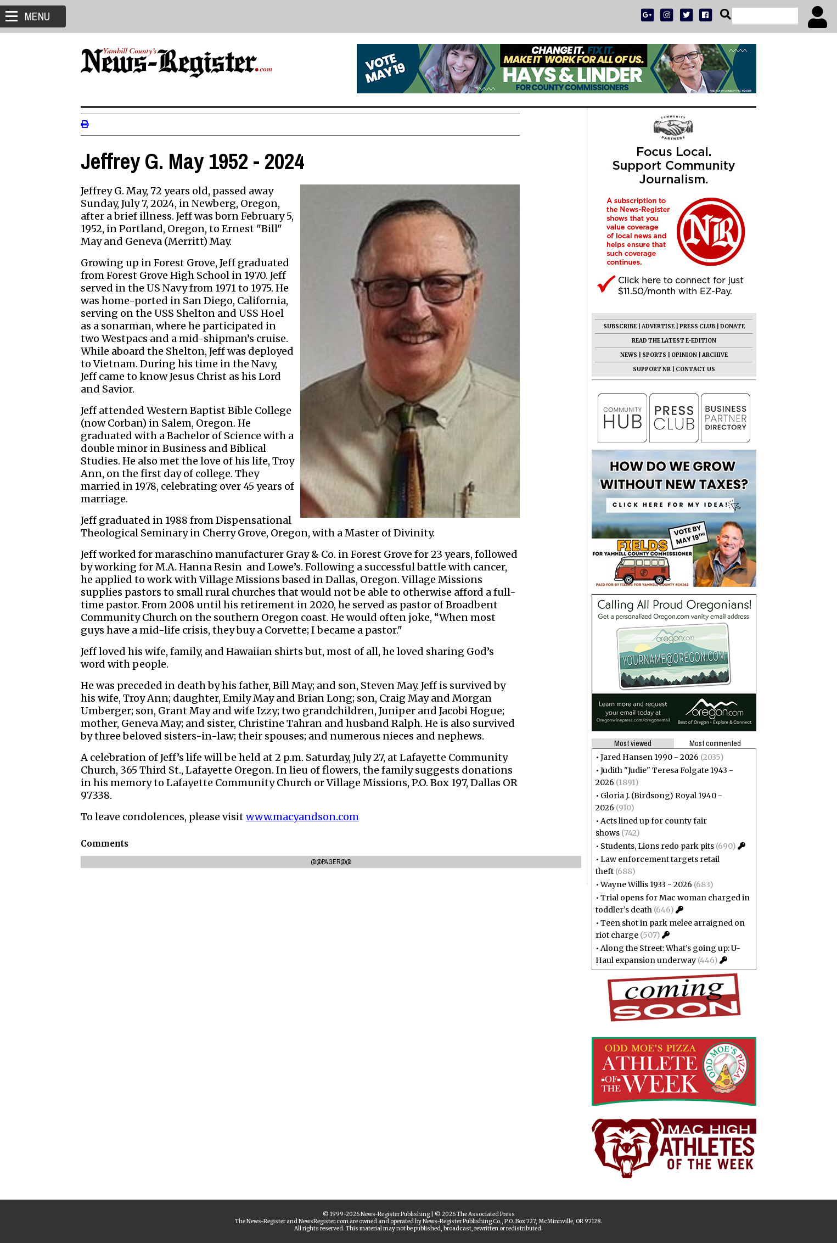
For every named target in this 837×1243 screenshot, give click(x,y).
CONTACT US (692, 369)
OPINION (681, 355)
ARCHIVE (712, 355)
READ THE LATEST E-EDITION (671, 340)
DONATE (729, 326)
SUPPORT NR (649, 369)
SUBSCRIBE (617, 326)
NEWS (625, 355)
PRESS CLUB (694, 326)
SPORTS (651, 355)
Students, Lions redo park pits (654, 846)
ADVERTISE (655, 326)
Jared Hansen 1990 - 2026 (647, 757)
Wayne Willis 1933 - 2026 (643, 884)
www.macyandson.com (305, 816)
